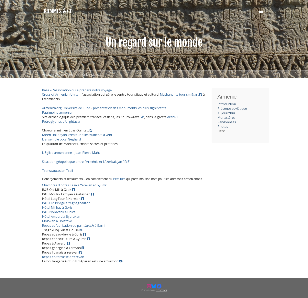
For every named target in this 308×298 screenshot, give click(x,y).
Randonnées (226, 122)
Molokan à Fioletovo (57, 221)
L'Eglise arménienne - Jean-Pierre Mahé (71, 152)
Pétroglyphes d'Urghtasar (61, 121)
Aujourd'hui (226, 113)
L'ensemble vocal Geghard (61, 139)
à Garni (99, 225)
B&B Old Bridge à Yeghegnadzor (66, 203)
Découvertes (64, 74)
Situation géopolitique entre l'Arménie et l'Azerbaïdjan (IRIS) (86, 161)
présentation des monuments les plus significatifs (129, 108)
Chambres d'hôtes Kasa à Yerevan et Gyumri (74, 185)
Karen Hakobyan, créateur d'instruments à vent (77, 135)
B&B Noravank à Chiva (58, 212)
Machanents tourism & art (179, 94)
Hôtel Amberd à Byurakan (61, 216)
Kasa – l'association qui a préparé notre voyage (77, 90)
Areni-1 (172, 117)
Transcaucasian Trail (57, 170)
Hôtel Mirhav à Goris (57, 207)
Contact (161, 290)
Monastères (226, 117)
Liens (95, 74)
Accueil (47, 74)
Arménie (82, 74)
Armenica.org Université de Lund (66, 108)
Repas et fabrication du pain (63, 225)
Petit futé (119, 179)
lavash (89, 225)
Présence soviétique (232, 108)
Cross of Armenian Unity (60, 94)
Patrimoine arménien (57, 112)
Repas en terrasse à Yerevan (63, 257)
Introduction (226, 104)
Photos (222, 126)
